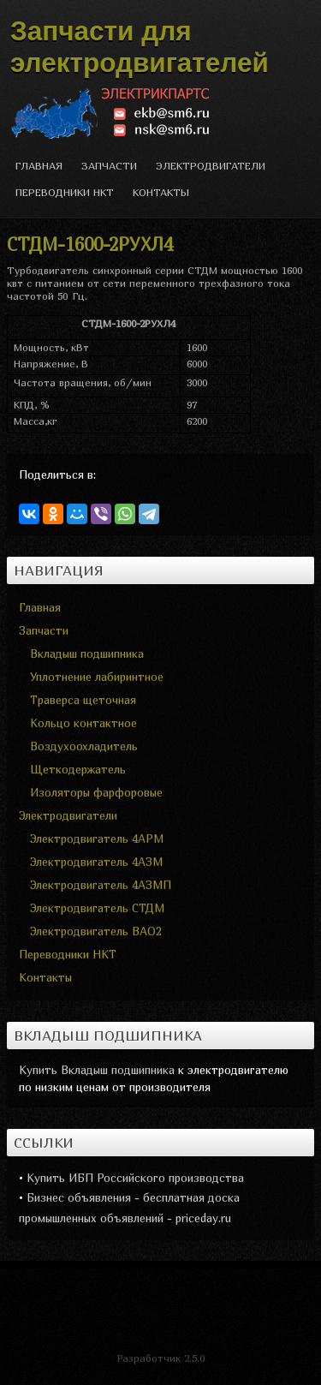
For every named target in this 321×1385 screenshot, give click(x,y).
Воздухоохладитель (84, 746)
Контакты (161, 192)
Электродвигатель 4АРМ (96, 838)
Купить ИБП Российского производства (135, 1178)
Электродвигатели (210, 165)
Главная (38, 165)
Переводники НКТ (64, 192)
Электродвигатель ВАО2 (96, 931)
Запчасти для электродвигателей (139, 46)
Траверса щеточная (83, 700)
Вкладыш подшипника (87, 653)
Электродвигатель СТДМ (97, 908)
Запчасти (109, 165)
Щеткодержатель (78, 769)
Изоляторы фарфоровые (96, 792)
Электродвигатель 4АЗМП (100, 885)
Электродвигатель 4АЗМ (96, 862)
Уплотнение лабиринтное (96, 677)
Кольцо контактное (83, 723)
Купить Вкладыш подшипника (97, 1070)
